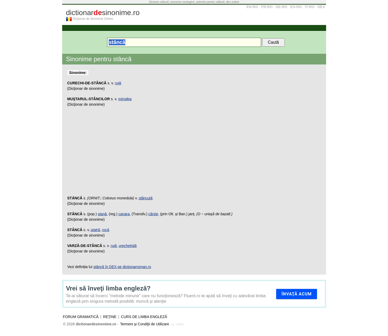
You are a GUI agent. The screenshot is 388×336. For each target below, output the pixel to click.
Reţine (109, 317)
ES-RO (296, 7)
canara (124, 214)
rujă (118, 83)
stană (102, 214)
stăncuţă (145, 198)
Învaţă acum (296, 293)
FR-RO (267, 7)
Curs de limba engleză (144, 317)
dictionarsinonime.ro (103, 13)
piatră (95, 230)
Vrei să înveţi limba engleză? (108, 288)
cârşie (153, 214)
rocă (105, 230)
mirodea (125, 99)
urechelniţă (128, 246)
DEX (321, 7)
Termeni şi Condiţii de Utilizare (144, 324)
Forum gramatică (81, 317)
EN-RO (252, 7)
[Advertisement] (194, 153)
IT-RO (309, 7)
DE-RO (281, 7)
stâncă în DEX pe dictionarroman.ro (122, 267)
